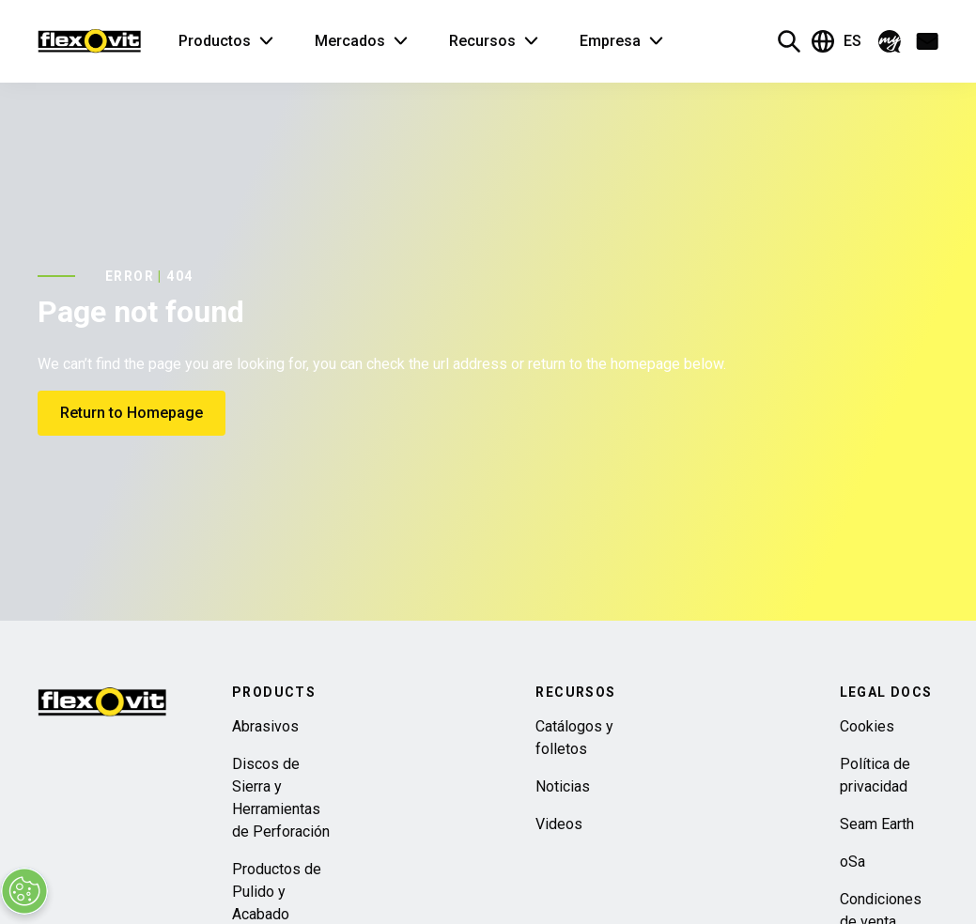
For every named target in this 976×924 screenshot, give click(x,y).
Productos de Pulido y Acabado (276, 891)
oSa (852, 861)
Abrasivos (265, 726)
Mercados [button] (350, 41)
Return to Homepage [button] (131, 413)
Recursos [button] (482, 41)
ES (836, 41)
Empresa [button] (610, 41)
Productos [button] (214, 41)
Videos (558, 824)
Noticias (562, 786)
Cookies (867, 726)
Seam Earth (877, 824)
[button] (889, 41)
